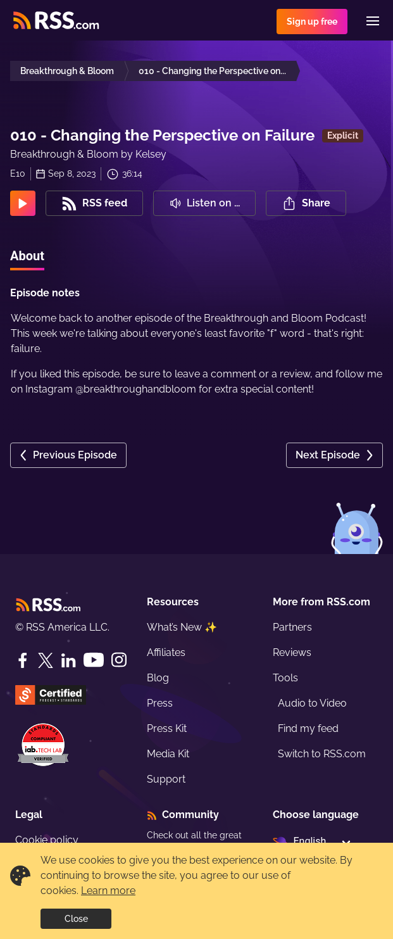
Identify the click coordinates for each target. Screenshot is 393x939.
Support (166, 779)
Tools (285, 678)
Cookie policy (46, 840)
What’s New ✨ (182, 627)
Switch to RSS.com (322, 754)
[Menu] (372, 20)
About (27, 255)
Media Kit (168, 754)
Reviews (292, 652)
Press (160, 703)
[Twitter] (45, 660)
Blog (158, 678)
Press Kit (167, 728)
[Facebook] (22, 660)
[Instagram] (119, 660)
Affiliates (166, 652)
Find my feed (308, 728)
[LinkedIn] (68, 660)
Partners (292, 627)
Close (76, 919)
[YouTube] (94, 660)
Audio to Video (312, 703)
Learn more (108, 891)
